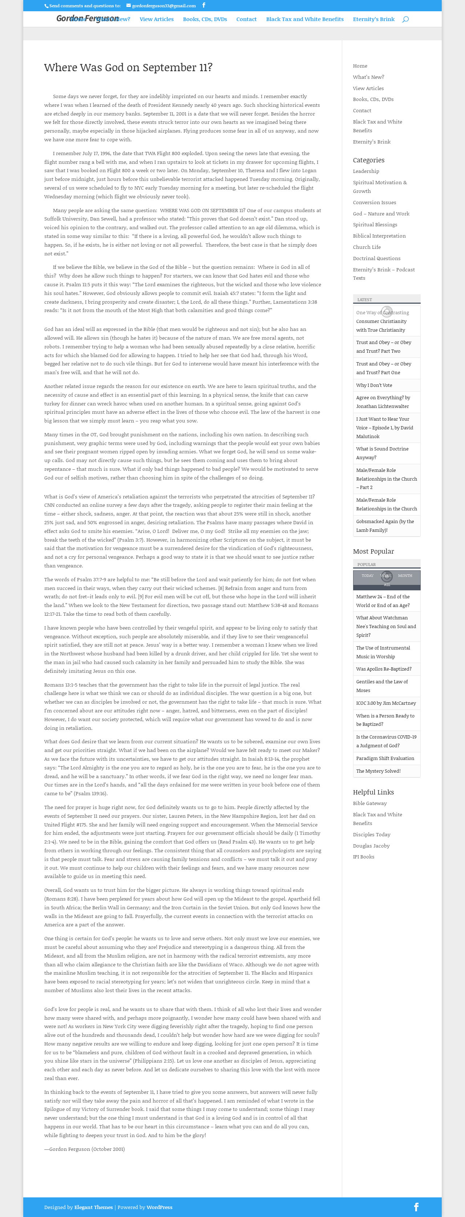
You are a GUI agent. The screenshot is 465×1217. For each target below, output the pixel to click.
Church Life (367, 247)
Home (78, 19)
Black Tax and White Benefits (305, 19)
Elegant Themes (93, 1207)
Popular (366, 564)
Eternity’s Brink (374, 19)
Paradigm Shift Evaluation (385, 758)
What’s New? (113, 19)
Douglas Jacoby (371, 845)
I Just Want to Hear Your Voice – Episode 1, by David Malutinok (384, 428)
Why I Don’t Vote (374, 385)
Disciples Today (372, 834)
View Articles (157, 19)
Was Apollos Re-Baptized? (384, 669)
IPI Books (364, 856)
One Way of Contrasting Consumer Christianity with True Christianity (382, 321)
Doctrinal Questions (377, 258)
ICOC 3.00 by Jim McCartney (386, 703)
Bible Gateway (370, 803)
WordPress (160, 1207)
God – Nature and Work (381, 213)
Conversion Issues (374, 202)
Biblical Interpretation (379, 235)
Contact (246, 19)
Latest (364, 299)
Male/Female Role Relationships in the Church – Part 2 (386, 479)
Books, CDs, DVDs (205, 19)
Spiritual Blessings (375, 224)
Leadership (366, 171)
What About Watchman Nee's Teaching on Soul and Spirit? (386, 626)
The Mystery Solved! (378, 771)
